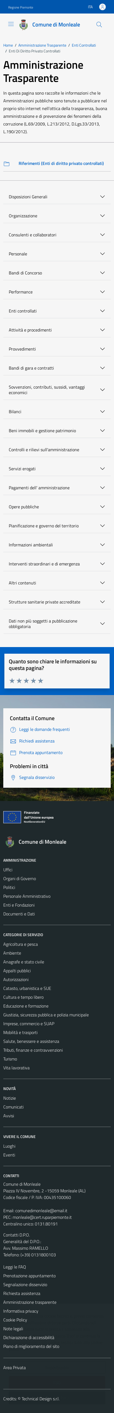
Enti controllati (23, 311)
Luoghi (9, 1146)
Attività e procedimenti (30, 330)
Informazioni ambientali (31, 544)
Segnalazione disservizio (25, 1284)
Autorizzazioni (16, 979)
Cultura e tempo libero (23, 997)
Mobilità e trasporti (20, 1032)
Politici (9, 887)
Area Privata (14, 1367)
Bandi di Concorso (25, 272)
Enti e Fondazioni (19, 905)
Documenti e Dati (19, 913)
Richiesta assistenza (21, 1293)
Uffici (7, 869)
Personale (18, 253)
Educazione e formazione (26, 1006)
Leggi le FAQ (14, 1267)
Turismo (10, 1059)
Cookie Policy (15, 1319)
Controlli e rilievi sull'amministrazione (44, 449)
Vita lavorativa (16, 1067)
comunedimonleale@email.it (41, 1210)
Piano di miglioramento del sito (31, 1346)
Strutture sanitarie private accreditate (44, 602)
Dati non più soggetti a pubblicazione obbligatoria (43, 624)
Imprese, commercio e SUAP (28, 1023)
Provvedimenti (22, 349)
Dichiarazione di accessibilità (28, 1337)
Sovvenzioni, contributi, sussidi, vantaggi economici (47, 390)
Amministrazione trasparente (29, 1302)
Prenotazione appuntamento (29, 1275)
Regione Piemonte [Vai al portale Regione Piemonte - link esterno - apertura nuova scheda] (20, 7)
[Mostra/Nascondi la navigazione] (11, 24)
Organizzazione (23, 215)
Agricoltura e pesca (20, 944)
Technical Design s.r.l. (40, 1398)
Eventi (9, 1155)
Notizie (9, 1098)
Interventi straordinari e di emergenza (44, 563)
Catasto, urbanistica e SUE (27, 988)
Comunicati (13, 1107)
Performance (21, 292)
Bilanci (15, 411)
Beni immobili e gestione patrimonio (42, 430)
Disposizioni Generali (28, 196)
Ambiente (12, 953)
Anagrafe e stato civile (23, 961)
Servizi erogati (22, 468)
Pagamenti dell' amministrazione (39, 487)
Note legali (13, 1328)
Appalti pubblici (17, 970)
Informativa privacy (20, 1311)
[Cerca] (99, 24)
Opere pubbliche (24, 506)
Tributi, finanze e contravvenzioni (33, 1050)
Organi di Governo (19, 878)
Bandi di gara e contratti (31, 368)
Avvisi (8, 1115)
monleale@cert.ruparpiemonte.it (42, 1217)
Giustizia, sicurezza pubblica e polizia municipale (46, 1014)
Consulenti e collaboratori (32, 234)
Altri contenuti (22, 582)
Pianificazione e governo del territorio (44, 525)
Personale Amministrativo (26, 896)
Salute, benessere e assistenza (31, 1041)
